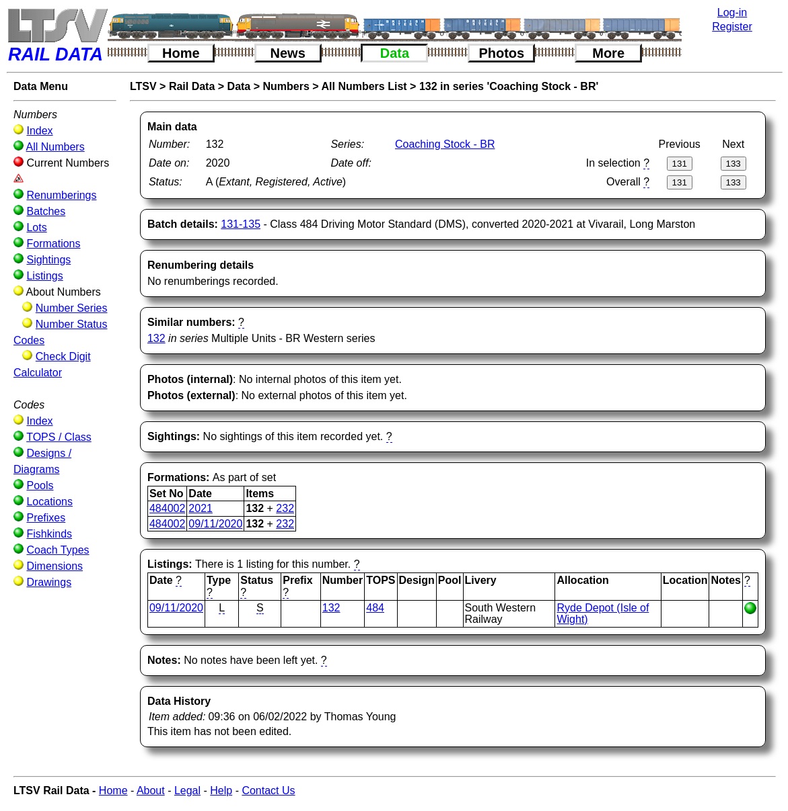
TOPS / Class (59, 437)
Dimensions (54, 566)
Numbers (286, 86)
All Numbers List (364, 86)
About (151, 790)
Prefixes (45, 517)
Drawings (48, 582)
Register (732, 26)
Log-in (732, 12)
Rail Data (192, 86)
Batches (45, 211)
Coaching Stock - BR (445, 144)
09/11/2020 (215, 523)
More (608, 53)
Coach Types (57, 550)
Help (221, 790)
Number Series (72, 308)
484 (375, 607)
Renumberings (61, 195)
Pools (39, 485)
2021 (200, 508)
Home (181, 53)
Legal (187, 790)
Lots (36, 227)
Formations (53, 243)
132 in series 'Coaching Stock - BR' (508, 86)
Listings (44, 276)
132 (156, 338)
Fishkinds (49, 534)
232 (285, 508)
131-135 (240, 224)
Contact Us (268, 790)
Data (394, 53)
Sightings (48, 259)
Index (39, 130)
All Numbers (55, 147)
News (288, 53)
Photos (501, 53)
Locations (49, 501)
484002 (167, 508)
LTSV (143, 86)
